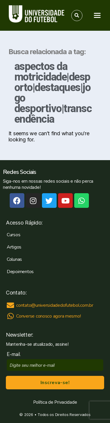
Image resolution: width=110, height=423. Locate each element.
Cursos (13, 235)
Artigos (14, 247)
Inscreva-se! (55, 382)
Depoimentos (20, 271)
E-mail (15, 354)
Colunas (14, 259)
